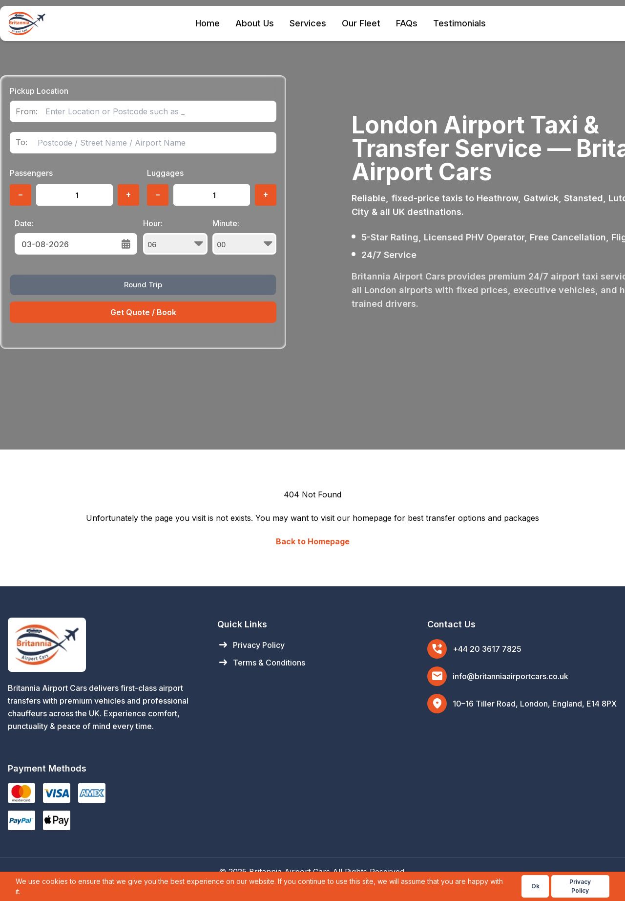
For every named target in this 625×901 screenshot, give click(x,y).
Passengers (31, 173)
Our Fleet (361, 23)
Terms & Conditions (261, 662)
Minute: (244, 236)
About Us (254, 23)
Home (207, 23)
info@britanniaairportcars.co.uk (510, 676)
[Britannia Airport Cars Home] (103, 645)
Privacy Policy (251, 645)
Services (308, 23)
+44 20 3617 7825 (487, 649)
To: (21, 142)
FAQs (406, 23)
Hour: (175, 236)
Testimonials (459, 23)
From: (27, 111)
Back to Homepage (313, 541)
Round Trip (143, 284)
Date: (24, 223)
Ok (535, 886)
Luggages (165, 173)
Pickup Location (39, 91)
